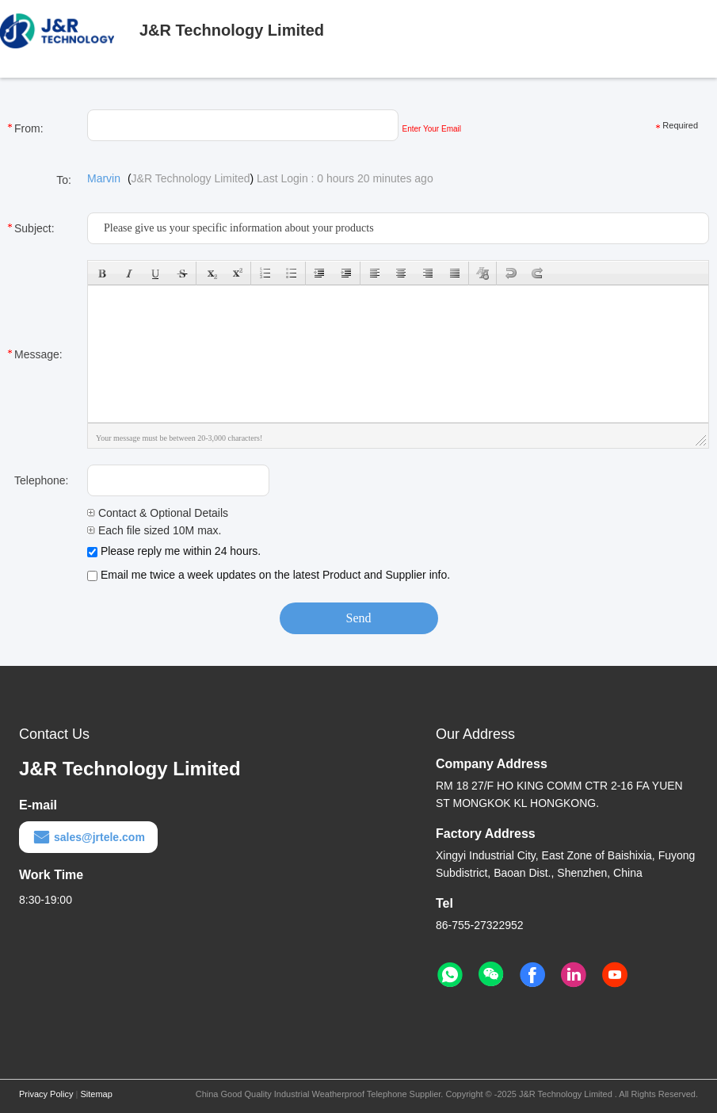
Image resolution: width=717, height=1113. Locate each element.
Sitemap (96, 1094)
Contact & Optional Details (157, 513)
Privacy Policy (46, 1094)
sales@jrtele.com (88, 837)
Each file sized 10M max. (154, 530)
